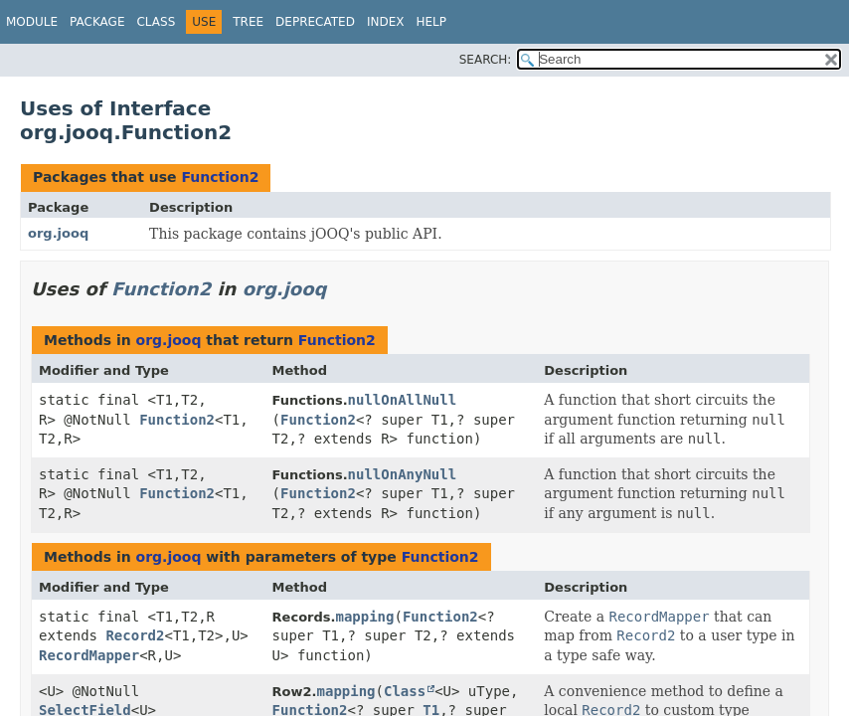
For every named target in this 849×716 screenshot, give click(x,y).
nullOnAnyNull (402, 474)
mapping (364, 617)
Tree (248, 22)
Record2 (134, 635)
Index (386, 22)
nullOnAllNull (402, 400)
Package (97, 22)
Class (155, 22)
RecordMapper (89, 655)
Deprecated (315, 22)
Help (431, 22)
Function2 (219, 177)
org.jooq (58, 233)
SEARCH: (485, 60)
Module (32, 22)
